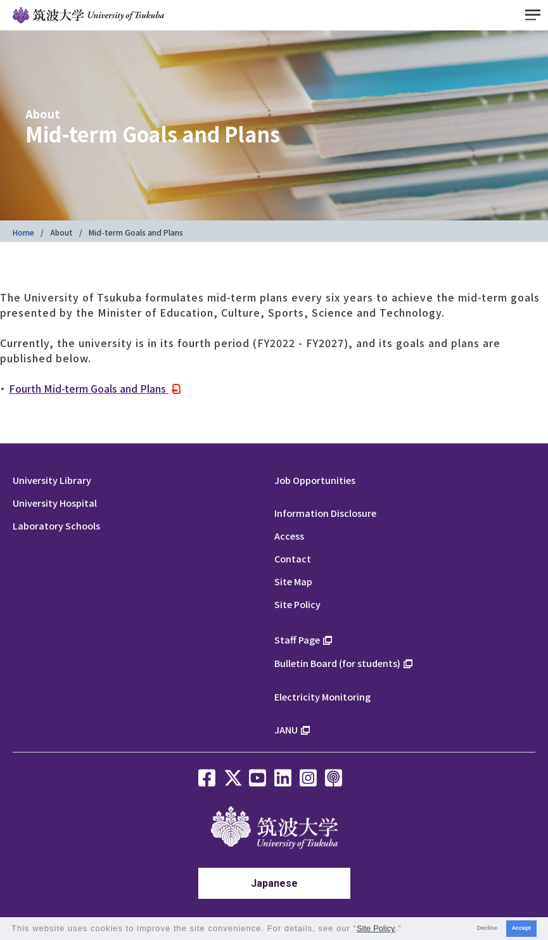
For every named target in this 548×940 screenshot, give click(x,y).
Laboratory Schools (56, 525)
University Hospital (55, 502)
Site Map (293, 581)
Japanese (274, 883)
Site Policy (297, 604)
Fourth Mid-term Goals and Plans (89, 388)
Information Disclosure (325, 512)
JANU (286, 729)
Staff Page (297, 639)
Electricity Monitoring (322, 696)
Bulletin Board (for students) (337, 663)
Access (289, 535)
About (61, 232)
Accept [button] (521, 928)
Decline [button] (487, 928)
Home (23, 232)
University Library (52, 479)
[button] (405, 929)
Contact (292, 558)
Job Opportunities (314, 479)
